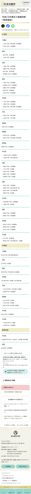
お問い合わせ (23, 466)
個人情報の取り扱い (8, 478)
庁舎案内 (8, 466)
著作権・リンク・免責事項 (10, 480)
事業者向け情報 (21, 9)
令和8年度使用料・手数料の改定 (13, 392)
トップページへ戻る (23, 425)
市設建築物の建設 (13, 10)
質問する (19, 492)
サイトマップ (6, 473)
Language (27, 492)
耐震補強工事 (23, 10)
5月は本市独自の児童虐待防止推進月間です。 (16, 411)
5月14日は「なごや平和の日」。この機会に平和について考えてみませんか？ (16, 417)
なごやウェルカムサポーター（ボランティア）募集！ (16, 405)
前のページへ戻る (10, 425)
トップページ (12, 9)
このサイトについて (8, 475)
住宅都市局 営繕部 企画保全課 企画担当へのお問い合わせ (15, 371)
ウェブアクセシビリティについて (12, 483)
